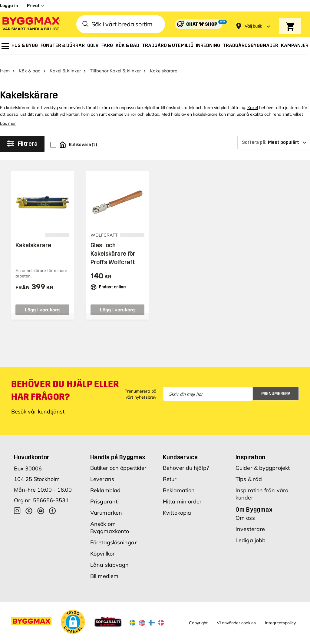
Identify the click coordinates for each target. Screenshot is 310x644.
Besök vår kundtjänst (37, 403)
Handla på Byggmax (118, 449)
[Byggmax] (31, 24)
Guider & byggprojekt (263, 459)
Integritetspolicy (280, 614)
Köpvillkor (102, 545)
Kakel (252, 99)
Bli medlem (104, 567)
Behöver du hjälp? (186, 459)
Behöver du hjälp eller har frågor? (65, 382)
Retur (170, 470)
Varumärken (106, 504)
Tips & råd (249, 470)
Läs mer (8, 115)
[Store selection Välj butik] (253, 26)
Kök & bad (30, 62)
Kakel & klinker (65, 62)
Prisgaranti (104, 493)
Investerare (250, 520)
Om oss (245, 509)
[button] (73, 614)
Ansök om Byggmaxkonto (109, 519)
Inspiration (250, 449)
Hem (5, 62)
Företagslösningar (113, 534)
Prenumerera (276, 385)
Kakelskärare (33, 237)
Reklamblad (105, 482)
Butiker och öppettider (118, 459)
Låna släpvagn (109, 556)
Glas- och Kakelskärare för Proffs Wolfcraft (113, 245)
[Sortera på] (273, 134)
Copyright (198, 614)
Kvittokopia (177, 504)
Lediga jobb (250, 532)
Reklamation (179, 482)
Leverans (102, 470)
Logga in (9, 5)
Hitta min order (182, 493)
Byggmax (67, 639)
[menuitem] (5, 46)
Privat (33, 5)
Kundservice (180, 449)
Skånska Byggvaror (96, 639)
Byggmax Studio (132, 639)
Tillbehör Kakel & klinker (115, 62)
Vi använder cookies (236, 614)
